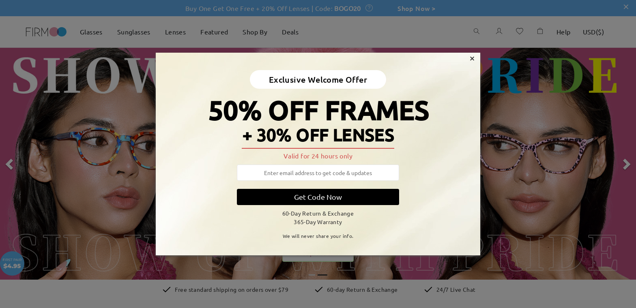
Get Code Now (318, 196)
